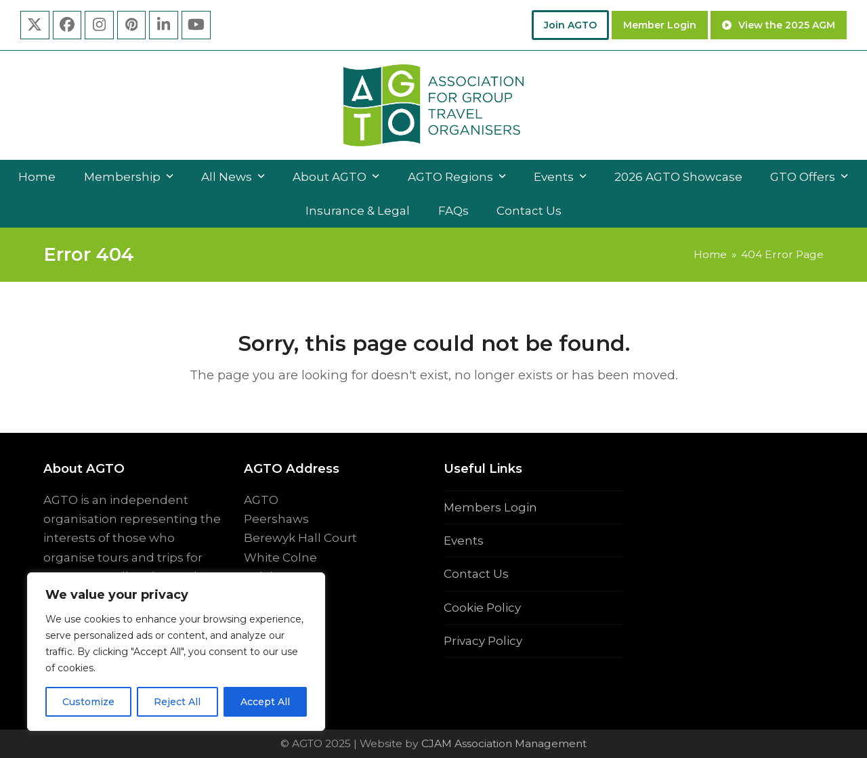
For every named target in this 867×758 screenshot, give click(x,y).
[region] (176, 651)
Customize (88, 702)
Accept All (265, 702)
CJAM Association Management (503, 743)
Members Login (490, 507)
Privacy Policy (483, 641)
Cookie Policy (482, 607)
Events (464, 540)
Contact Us (476, 574)
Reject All (177, 702)
